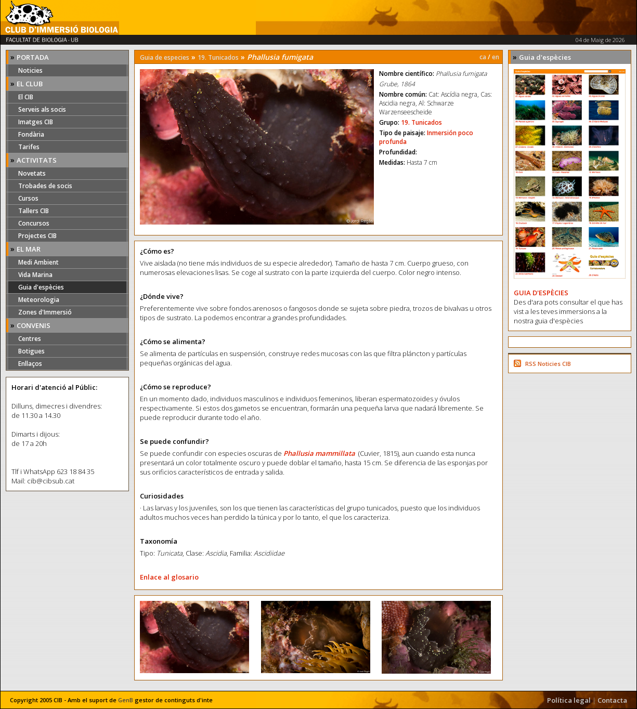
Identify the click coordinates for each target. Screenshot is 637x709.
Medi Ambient (38, 262)
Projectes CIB (37, 235)
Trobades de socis (45, 185)
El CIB (25, 97)
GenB (125, 700)
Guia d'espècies (41, 287)
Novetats (32, 173)
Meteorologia (38, 299)
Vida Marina (35, 274)
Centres (29, 338)
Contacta (612, 700)
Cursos (28, 198)
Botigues (31, 351)
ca (482, 56)
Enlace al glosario (169, 577)
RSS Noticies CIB (548, 363)
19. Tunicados (218, 57)
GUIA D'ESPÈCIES (541, 292)
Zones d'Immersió (45, 312)
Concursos (33, 223)
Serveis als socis (42, 109)
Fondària (31, 134)
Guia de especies (164, 57)
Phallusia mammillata (319, 453)
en (495, 56)
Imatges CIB (35, 121)
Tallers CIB (33, 210)
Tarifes (29, 146)
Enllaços (30, 363)
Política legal (569, 700)
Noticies (30, 70)
